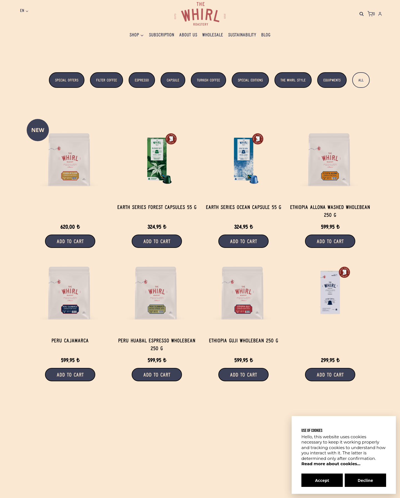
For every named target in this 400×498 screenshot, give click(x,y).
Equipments (332, 80)
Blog (266, 34)
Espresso (142, 80)
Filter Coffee (106, 80)
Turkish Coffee (208, 80)
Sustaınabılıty (242, 34)
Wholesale (212, 34)
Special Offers (66, 80)
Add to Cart (70, 241)
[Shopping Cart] (371, 14)
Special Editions (250, 80)
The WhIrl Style (293, 80)
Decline (365, 480)
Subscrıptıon (161, 34)
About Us (188, 34)
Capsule (173, 80)
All (361, 80)
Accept (322, 480)
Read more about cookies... (330, 463)
